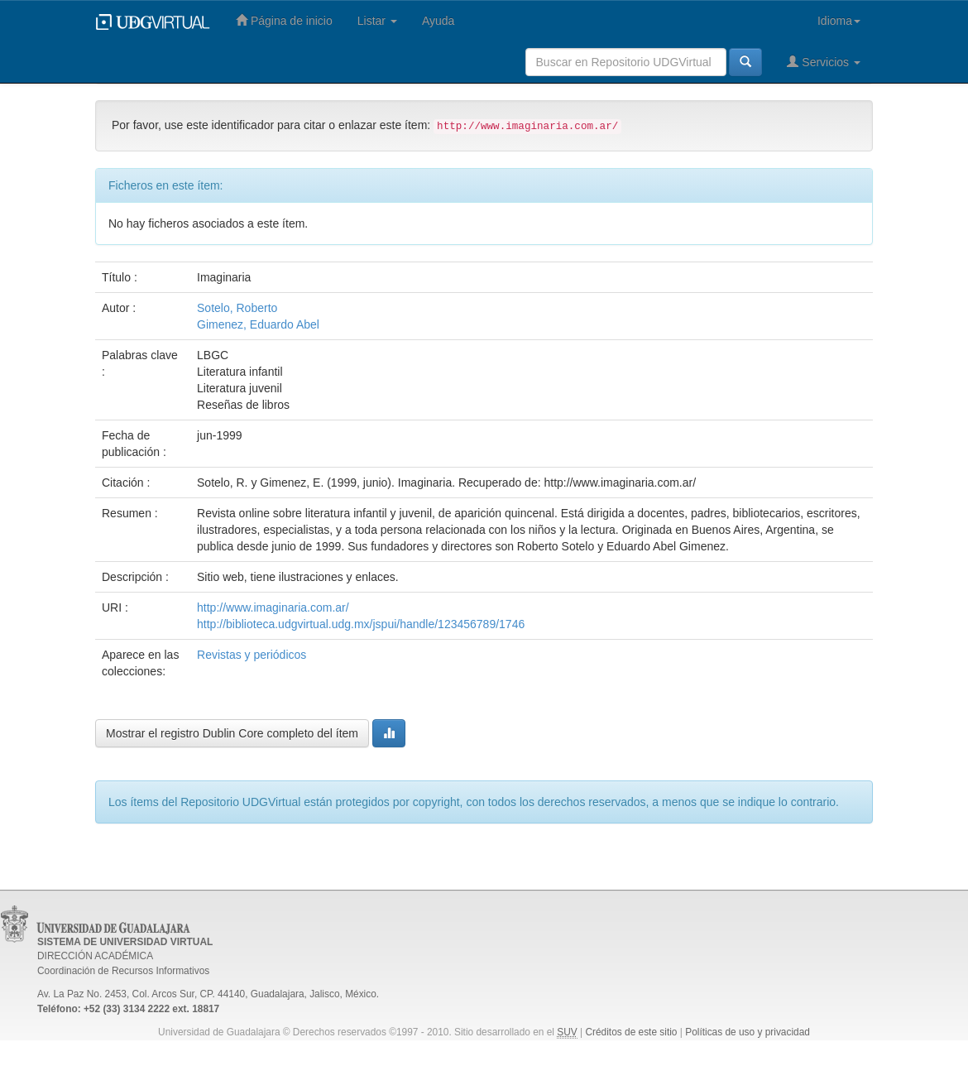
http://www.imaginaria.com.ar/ (273, 607)
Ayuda (438, 20)
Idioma (838, 20)
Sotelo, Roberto (237, 308)
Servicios (823, 62)
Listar (377, 20)
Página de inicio (284, 20)
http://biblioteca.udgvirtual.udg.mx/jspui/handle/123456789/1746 (361, 624)
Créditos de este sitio (631, 1032)
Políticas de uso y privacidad (747, 1032)
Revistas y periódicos (251, 654)
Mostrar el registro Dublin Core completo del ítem (232, 733)
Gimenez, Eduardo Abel (258, 324)
